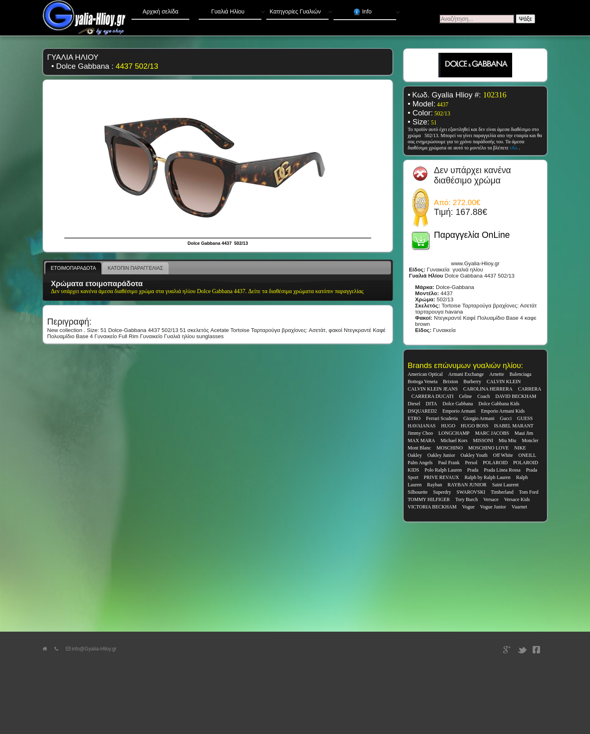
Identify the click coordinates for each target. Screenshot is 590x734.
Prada (472, 470)
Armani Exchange (466, 374)
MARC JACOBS (492, 433)
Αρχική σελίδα (160, 11)
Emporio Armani (459, 411)
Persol (471, 462)
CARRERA (529, 389)
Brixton (450, 381)
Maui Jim (524, 433)
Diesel (414, 404)
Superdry (442, 492)
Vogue (468, 507)
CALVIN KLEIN (504, 381)
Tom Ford (529, 492)
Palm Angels (420, 462)
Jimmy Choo (420, 433)
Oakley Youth (474, 455)
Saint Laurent (505, 485)
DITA (431, 404)
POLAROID (495, 462)
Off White (503, 455)
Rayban (434, 485)
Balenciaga (520, 374)
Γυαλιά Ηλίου (236, 10)
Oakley (415, 455)
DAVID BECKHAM (515, 396)
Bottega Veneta (423, 381)
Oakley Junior (441, 455)
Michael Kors (453, 440)
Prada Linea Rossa (502, 470)
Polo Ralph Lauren (443, 470)
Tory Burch (466, 499)
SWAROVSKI (470, 492)
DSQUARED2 (422, 411)
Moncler (530, 440)
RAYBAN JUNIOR (466, 485)
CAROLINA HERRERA (488, 389)
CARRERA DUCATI (432, 396)
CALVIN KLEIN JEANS (433, 389)
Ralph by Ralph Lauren (488, 477)
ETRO (414, 418)
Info (375, 10)
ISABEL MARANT (514, 426)
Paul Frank (448, 462)
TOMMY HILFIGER (429, 499)
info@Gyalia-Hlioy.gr (91, 649)
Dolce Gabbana (457, 404)
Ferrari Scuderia (442, 418)
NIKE (520, 448)
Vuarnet (519, 507)
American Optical (425, 374)
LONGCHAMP (454, 433)
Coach (483, 396)
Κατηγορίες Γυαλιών (299, 10)
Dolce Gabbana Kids (499, 404)
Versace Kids (517, 499)
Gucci (506, 418)
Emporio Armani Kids (503, 411)
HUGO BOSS (475, 426)
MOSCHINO (449, 448)
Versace (491, 499)
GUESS (525, 418)
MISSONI (483, 440)
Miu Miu (507, 440)
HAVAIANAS (422, 426)
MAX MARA (421, 440)
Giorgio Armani (479, 418)
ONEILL (527, 455)
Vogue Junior (493, 507)
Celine (465, 396)
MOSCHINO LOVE (488, 448)
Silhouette (418, 492)
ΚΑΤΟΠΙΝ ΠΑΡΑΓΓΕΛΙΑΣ (135, 268)
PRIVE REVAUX (441, 477)
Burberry (472, 381)
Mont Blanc (419, 448)
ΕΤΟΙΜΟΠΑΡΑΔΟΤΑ (73, 268)
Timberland (502, 492)
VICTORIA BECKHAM (432, 507)
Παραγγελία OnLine (472, 235)
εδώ (514, 148)
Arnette (496, 374)
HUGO (448, 426)
